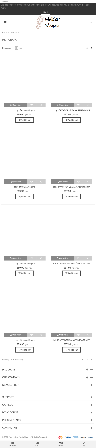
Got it (45, 12)
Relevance (7, 48)
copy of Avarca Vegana (24, 110)
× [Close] (93, 9)
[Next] (91, 48)
